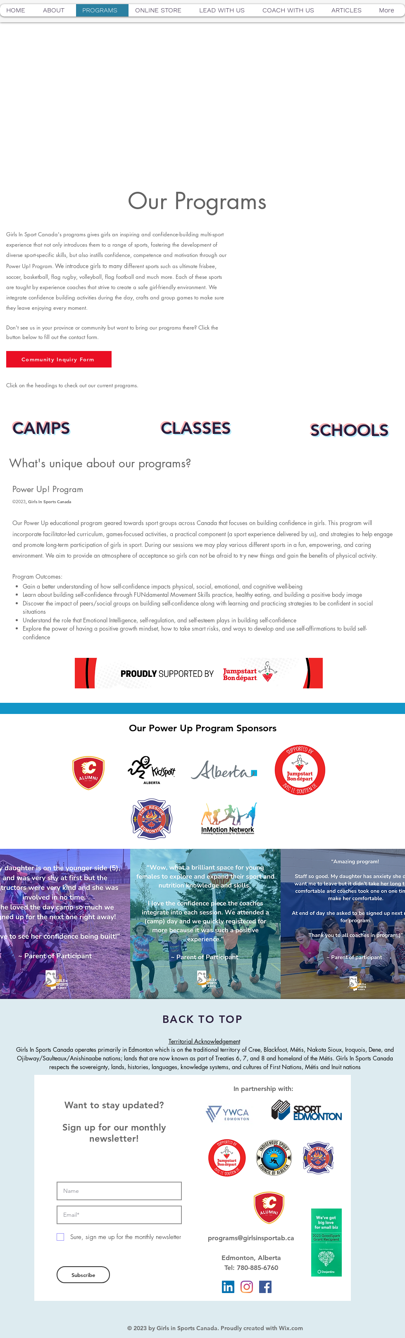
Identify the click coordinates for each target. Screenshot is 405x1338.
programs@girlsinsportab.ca (251, 1238)
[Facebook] (265, 1287)
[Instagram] (247, 1287)
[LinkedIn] (228, 1287)
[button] (56, 10)
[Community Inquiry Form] (59, 359)
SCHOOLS (349, 430)
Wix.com (291, 1328)
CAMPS (41, 428)
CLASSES (196, 428)
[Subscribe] (83, 1274)
